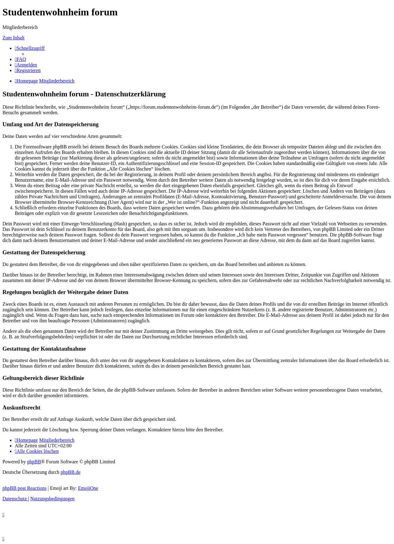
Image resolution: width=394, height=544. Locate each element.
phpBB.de (70, 472)
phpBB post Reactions (24, 488)
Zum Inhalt (13, 37)
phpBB (34, 461)
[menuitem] (20, 59)
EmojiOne (88, 488)
